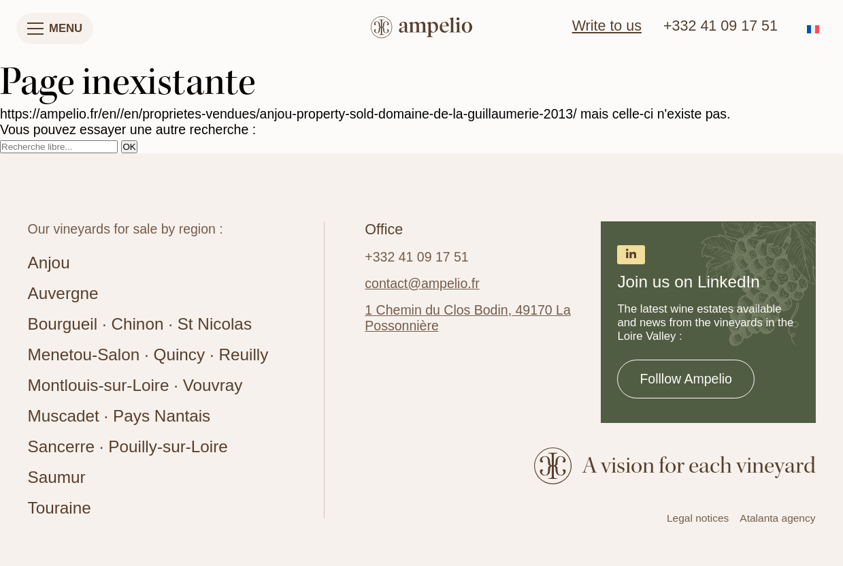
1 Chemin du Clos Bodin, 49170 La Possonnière (467, 317)
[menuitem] (813, 29)
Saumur (57, 477)
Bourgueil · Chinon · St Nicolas (140, 324)
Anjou (49, 262)
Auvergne (63, 293)
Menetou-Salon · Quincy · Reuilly (148, 354)
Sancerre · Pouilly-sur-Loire (128, 446)
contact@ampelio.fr (422, 283)
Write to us (607, 26)
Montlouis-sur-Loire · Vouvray (135, 385)
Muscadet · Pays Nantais (119, 416)
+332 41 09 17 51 (720, 26)
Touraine (59, 508)
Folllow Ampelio (685, 378)
